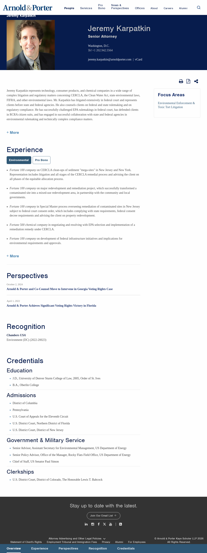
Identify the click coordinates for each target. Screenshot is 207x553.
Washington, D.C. (98, 45)
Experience (25, 150)
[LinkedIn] (86, 524)
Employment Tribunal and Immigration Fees (72, 542)
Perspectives (27, 276)
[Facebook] (99, 524)
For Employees (137, 542)
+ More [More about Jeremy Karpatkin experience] (13, 256)
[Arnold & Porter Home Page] (27, 7)
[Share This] (196, 81)
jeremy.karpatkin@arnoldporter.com (109, 59)
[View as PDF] (189, 81)
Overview (14, 548)
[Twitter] (104, 524)
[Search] (198, 7)
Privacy (106, 542)
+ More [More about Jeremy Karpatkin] (13, 132)
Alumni (119, 542)
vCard (138, 59)
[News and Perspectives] (119, 524)
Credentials (25, 361)
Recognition (26, 326)
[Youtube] (110, 524)
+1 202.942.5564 (102, 50)
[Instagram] (92, 524)
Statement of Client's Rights (26, 542)
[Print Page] (181, 81)
